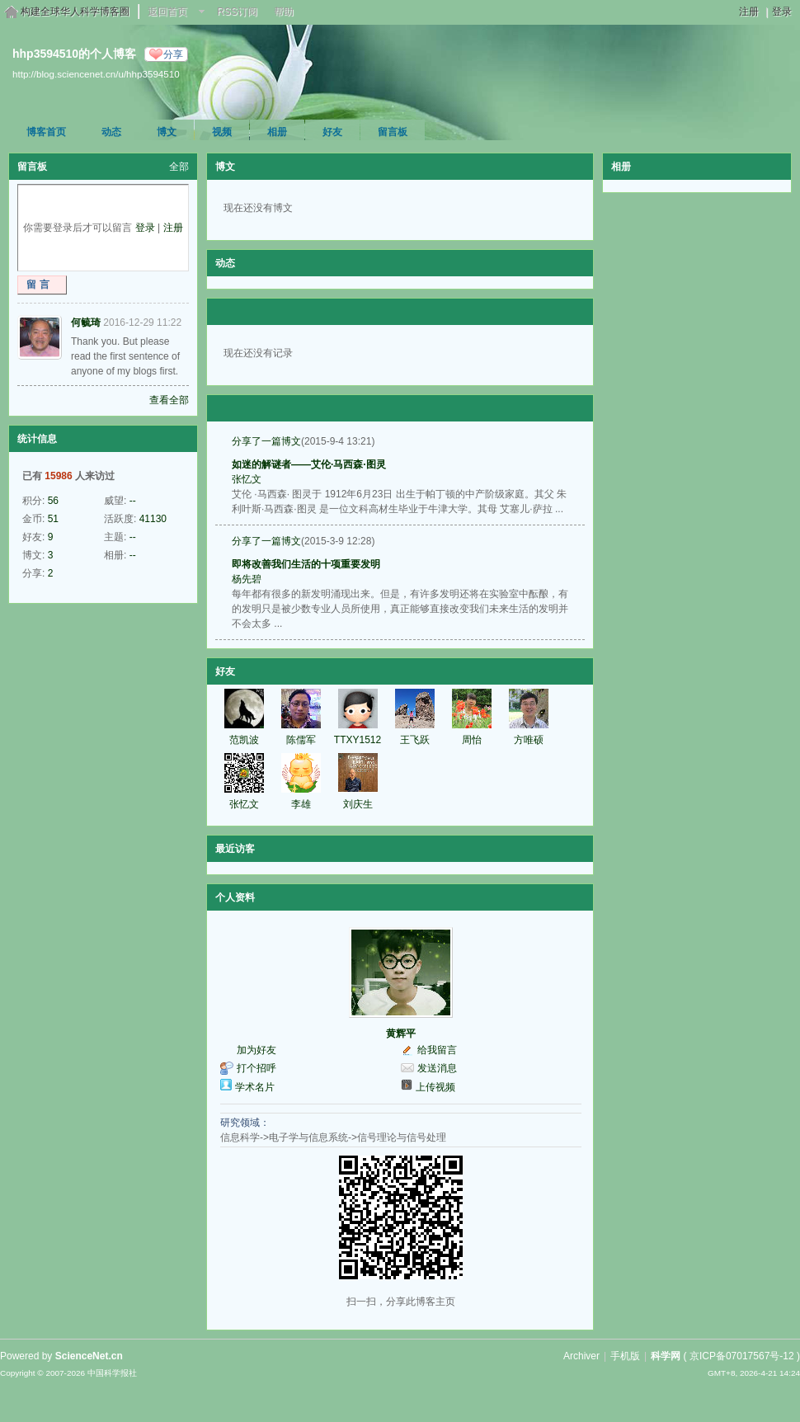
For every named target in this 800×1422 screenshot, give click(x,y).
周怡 (472, 740)
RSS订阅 (237, 11)
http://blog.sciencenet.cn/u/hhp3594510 (96, 73)
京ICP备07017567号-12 (741, 1356)
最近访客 (235, 849)
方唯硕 (529, 740)
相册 (277, 132)
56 (53, 500)
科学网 (665, 1356)
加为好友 (256, 1050)
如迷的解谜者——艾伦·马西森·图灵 (309, 464)
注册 (749, 11)
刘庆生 (358, 804)
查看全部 (169, 400)
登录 (782, 11)
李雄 (301, 804)
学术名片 (255, 1087)
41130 (153, 519)
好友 (332, 132)
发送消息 (437, 1068)
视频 (222, 132)
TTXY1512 (357, 740)
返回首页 (167, 11)
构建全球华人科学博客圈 (75, 11)
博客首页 (46, 132)
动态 (111, 132)
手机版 (625, 1356)
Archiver (581, 1356)
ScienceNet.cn (89, 1356)
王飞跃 (415, 740)
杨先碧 (246, 579)
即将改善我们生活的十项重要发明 (306, 564)
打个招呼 (256, 1068)
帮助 (284, 11)
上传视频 (435, 1087)
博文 (166, 132)
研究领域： (245, 1122)
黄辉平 (401, 1033)
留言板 (392, 132)
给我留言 (437, 1050)
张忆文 (246, 479)
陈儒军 (301, 740)
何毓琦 (86, 322)
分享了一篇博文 (266, 441)
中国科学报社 (112, 1372)
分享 (173, 54)
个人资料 (235, 897)
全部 (179, 166)
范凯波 (244, 740)
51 (53, 519)
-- (132, 500)
